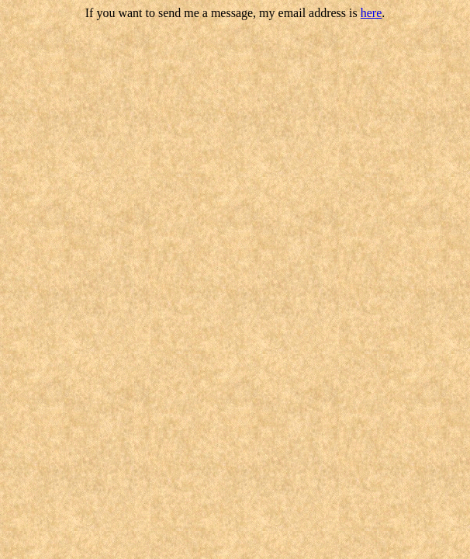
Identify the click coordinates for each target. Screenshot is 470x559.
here (371, 12)
